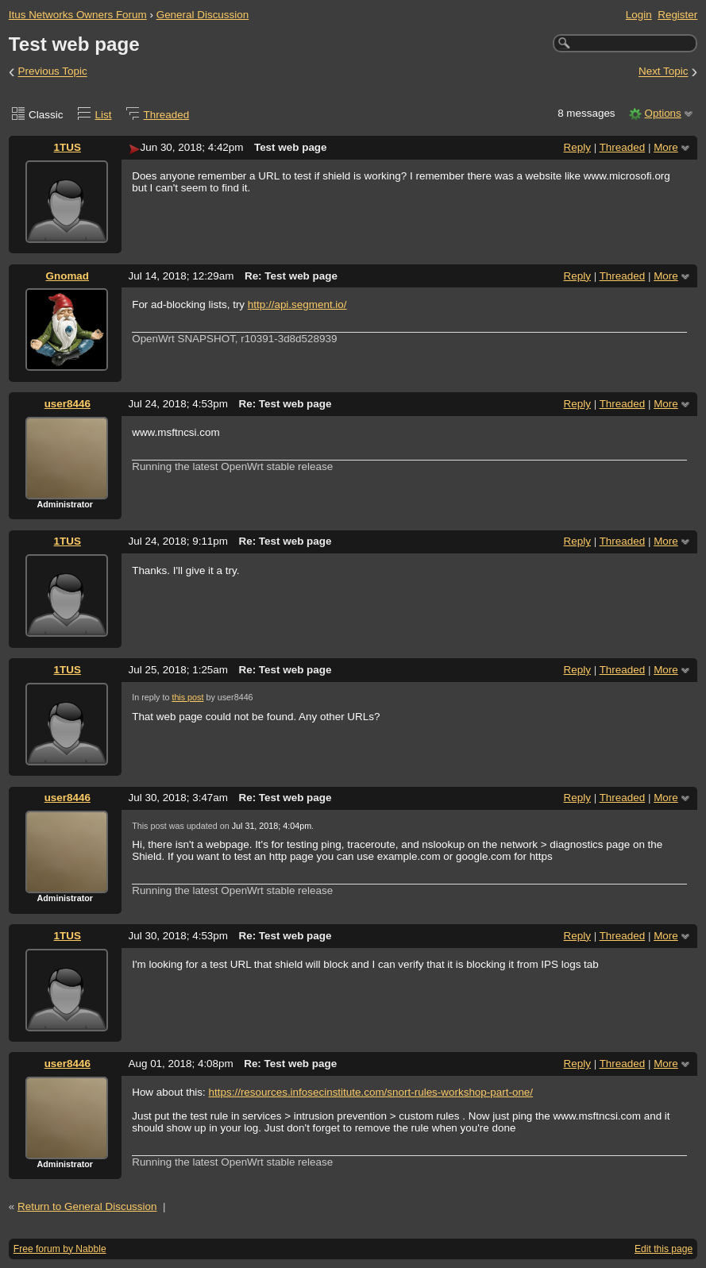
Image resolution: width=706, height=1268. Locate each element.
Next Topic (663, 72)
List (103, 115)
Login (639, 15)
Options (662, 113)
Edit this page (663, 1249)
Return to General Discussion (87, 1206)
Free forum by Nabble (60, 1249)
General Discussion (202, 15)
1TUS (67, 147)
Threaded (167, 115)
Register (677, 15)
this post (187, 697)
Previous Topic (52, 72)
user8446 (67, 404)
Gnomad (68, 276)
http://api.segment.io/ (297, 304)
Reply (577, 147)
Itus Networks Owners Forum (78, 15)
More (666, 147)
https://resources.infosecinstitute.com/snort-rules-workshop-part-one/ (371, 1092)
